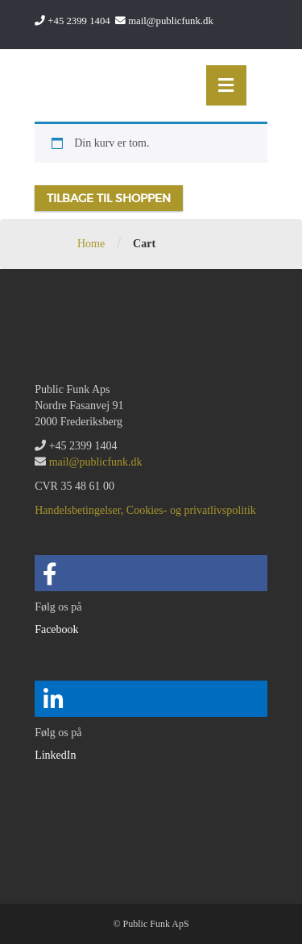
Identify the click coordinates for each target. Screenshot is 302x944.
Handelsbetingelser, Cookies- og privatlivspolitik (145, 510)
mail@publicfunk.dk (170, 21)
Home (91, 244)
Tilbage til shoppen (109, 198)
